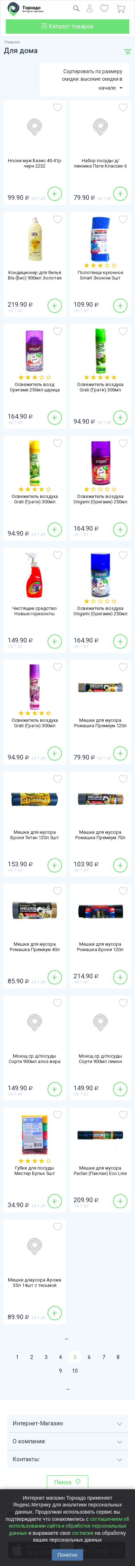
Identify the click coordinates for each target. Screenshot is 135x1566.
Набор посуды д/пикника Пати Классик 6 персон (100, 166)
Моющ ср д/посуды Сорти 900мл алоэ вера (34, 1058)
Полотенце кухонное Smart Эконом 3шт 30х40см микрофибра (100, 278)
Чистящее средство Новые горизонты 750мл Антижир (34, 614)
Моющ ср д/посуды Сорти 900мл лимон (100, 1058)
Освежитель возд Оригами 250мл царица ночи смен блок (35, 390)
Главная (12, 42)
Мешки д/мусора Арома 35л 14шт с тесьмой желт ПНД (34, 1285)
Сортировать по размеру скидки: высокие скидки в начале (92, 80)
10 (75, 1371)
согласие (83, 1533)
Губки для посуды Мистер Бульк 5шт (34, 1170)
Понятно (67, 1555)
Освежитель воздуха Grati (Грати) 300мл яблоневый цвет (100, 390)
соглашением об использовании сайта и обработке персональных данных (69, 1526)
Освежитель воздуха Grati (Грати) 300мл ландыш (35, 502)
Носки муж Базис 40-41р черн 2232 (34, 163)
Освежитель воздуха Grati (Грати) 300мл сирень (35, 726)
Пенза (62, 1482)
